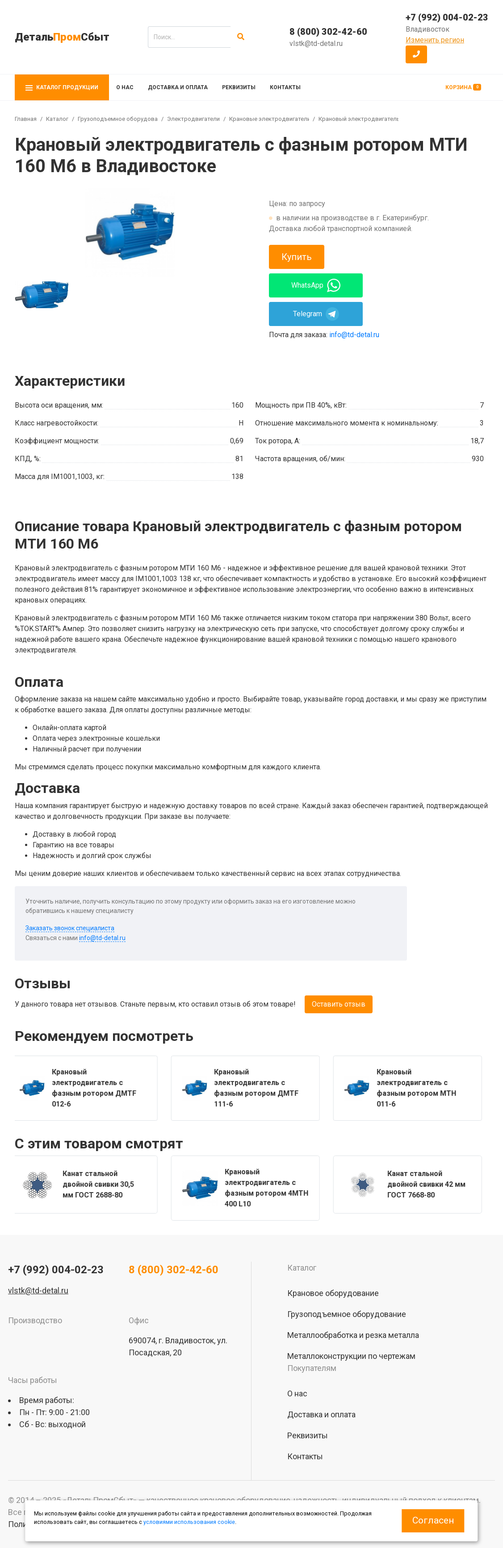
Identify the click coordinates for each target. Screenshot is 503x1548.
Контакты (285, 87)
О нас (125, 87)
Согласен (433, 1520)
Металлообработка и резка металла (353, 1335)
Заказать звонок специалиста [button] (69, 928)
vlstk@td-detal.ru (316, 43)
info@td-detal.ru (354, 334)
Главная (26, 119)
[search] (189, 37)
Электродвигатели (193, 119)
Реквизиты (239, 87)
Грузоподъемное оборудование (122, 119)
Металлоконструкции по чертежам (351, 1356)
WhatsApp (315, 285)
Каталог (57, 119)
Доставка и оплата (178, 87)
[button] (416, 54)
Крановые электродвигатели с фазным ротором (297, 119)
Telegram (316, 314)
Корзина (463, 87)
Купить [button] (296, 257)
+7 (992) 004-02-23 (447, 17)
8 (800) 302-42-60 (328, 31)
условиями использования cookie (189, 1522)
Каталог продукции (61, 87)
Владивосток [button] (427, 29)
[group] (130, 232)
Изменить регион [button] (435, 40)
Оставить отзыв (338, 1004)
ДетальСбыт (62, 37)
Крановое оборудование (333, 1293)
